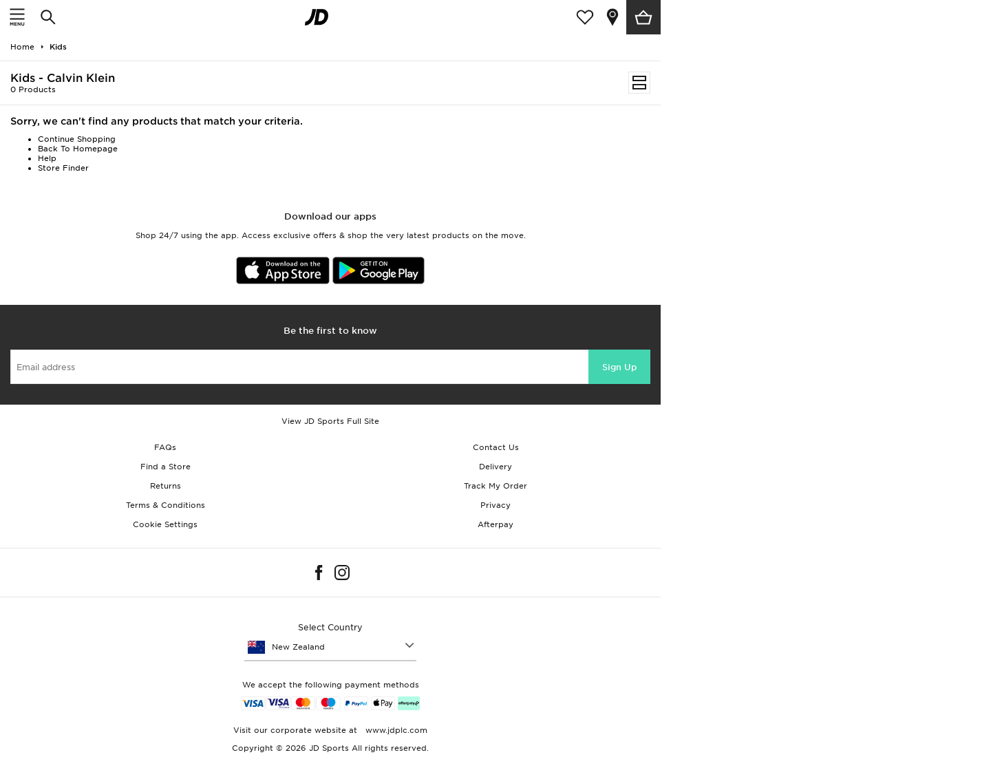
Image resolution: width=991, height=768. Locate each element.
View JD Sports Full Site (330, 421)
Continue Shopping (77, 139)
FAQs (165, 447)
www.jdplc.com (395, 730)
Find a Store (165, 466)
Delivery (495, 466)
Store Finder (63, 168)
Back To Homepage (78, 148)
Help (47, 158)
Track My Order (495, 486)
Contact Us (496, 447)
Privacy (495, 505)
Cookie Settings (165, 524)
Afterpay (495, 524)
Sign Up (619, 367)
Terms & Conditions (165, 505)
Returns (165, 486)
